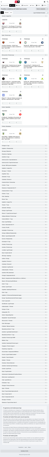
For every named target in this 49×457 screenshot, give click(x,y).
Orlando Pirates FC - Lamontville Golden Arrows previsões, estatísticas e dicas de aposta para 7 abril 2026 (11, 83)
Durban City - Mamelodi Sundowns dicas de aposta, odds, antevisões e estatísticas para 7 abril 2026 (34, 83)
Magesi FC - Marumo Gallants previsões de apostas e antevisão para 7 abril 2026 (12, 99)
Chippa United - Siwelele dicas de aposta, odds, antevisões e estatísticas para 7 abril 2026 (11, 66)
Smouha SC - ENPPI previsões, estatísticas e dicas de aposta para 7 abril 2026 (34, 46)
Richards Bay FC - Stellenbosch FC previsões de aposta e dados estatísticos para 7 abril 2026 (33, 66)
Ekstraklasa (4, 130)
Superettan (4, 110)
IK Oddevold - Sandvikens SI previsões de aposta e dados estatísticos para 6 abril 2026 (11, 118)
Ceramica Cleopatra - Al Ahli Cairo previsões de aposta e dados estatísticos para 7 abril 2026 (11, 47)
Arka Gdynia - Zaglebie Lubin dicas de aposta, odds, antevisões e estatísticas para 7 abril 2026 (11, 138)
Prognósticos (20, 447)
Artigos (29, 447)
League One (4, 19)
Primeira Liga (5, 38)
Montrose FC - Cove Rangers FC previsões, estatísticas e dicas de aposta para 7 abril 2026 (12, 27)
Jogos (25, 447)
